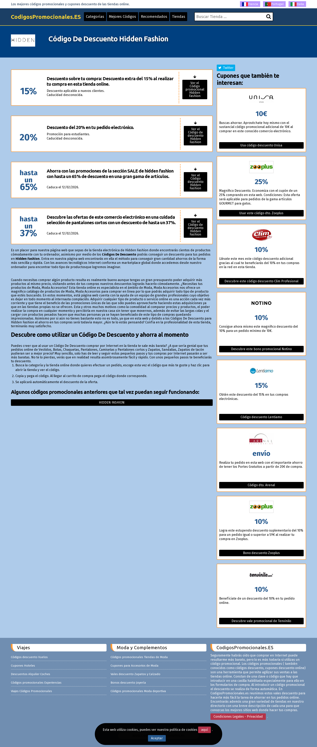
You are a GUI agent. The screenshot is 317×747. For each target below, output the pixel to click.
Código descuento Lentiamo (261, 417)
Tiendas (178, 16)
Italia (297, 4)
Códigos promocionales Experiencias (36, 682)
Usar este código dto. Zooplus (261, 213)
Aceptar (157, 738)
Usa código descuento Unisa (261, 145)
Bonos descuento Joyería (128, 682)
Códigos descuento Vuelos (29, 657)
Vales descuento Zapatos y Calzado (135, 674)
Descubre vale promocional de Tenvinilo (261, 621)
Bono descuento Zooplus (261, 553)
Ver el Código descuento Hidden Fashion (195, 181)
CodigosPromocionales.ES (46, 17)
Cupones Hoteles (23, 665)
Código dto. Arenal (261, 485)
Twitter (226, 68)
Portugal (274, 4)
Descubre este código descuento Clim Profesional (261, 281)
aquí (204, 730)
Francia (250, 4)
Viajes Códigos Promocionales (31, 691)
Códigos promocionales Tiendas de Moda (139, 657)
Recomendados (154, 16)
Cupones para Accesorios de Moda (134, 665)
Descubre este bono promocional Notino (261, 349)
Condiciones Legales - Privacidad (238, 716)
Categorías (95, 16)
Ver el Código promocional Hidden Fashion (194, 89)
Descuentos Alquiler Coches (30, 674)
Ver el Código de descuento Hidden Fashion (195, 135)
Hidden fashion (112, 402)
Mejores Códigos (122, 16)
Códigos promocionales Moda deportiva (138, 691)
